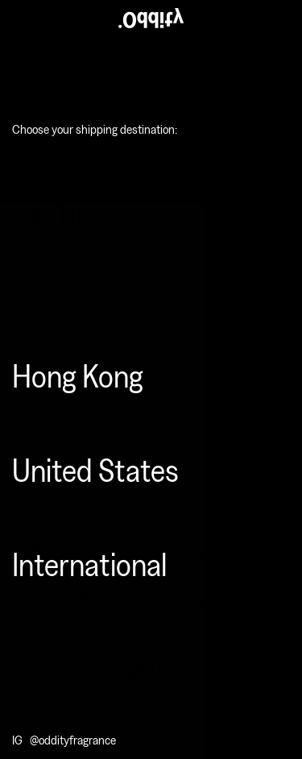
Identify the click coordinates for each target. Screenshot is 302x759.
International (89, 563)
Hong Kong (77, 374)
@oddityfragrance (73, 739)
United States (95, 469)
